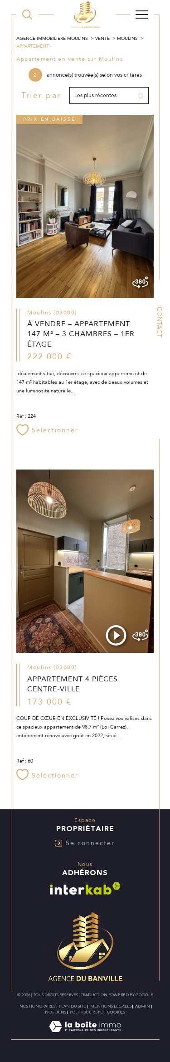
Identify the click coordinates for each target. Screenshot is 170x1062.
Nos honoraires (37, 1006)
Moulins (127, 38)
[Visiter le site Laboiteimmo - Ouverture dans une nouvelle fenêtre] (85, 1036)
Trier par (41, 96)
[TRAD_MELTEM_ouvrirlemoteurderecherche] (27, 14)
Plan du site (72, 1006)
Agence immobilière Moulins (52, 38)
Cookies (116, 1012)
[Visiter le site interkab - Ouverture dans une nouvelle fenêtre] (85, 888)
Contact (159, 322)
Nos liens (55, 1012)
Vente (102, 38)
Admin (142, 1006)
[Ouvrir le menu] (142, 14)
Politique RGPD (86, 1012)
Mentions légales (110, 1006)
